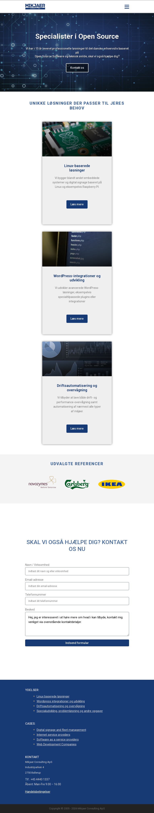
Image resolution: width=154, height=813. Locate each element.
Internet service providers (53, 735)
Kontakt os (77, 67)
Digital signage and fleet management (61, 730)
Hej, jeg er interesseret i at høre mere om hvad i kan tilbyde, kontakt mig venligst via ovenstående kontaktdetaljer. (77, 624)
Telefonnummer (35, 594)
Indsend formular (77, 643)
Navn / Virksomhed (37, 564)
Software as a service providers (58, 739)
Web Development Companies (56, 744)
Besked (30, 609)
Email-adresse (34, 579)
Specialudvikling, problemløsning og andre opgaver (70, 711)
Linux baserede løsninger (53, 696)
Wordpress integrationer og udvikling (61, 701)
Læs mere (77, 204)
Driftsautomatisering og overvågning (61, 706)
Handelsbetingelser (37, 792)
